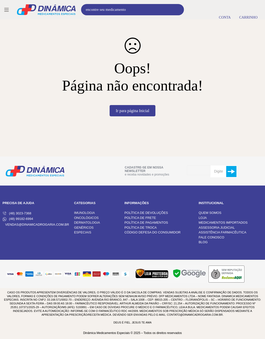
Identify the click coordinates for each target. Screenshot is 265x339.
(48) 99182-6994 (18, 219)
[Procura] (178, 9)
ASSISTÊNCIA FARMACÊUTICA (222, 232)
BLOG (203, 242)
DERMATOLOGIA (87, 222)
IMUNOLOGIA (84, 213)
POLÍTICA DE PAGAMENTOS (146, 222)
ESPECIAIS (82, 232)
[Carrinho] (248, 9)
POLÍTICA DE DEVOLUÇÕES (146, 213)
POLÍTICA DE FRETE (140, 218)
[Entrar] (225, 9)
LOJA (203, 218)
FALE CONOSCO (211, 237)
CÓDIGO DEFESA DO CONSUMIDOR (152, 232)
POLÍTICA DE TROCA (140, 227)
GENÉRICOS (84, 227)
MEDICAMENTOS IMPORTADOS (223, 222)
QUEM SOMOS (210, 213)
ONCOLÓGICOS (86, 218)
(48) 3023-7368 (17, 213)
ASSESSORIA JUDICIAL (217, 227)
